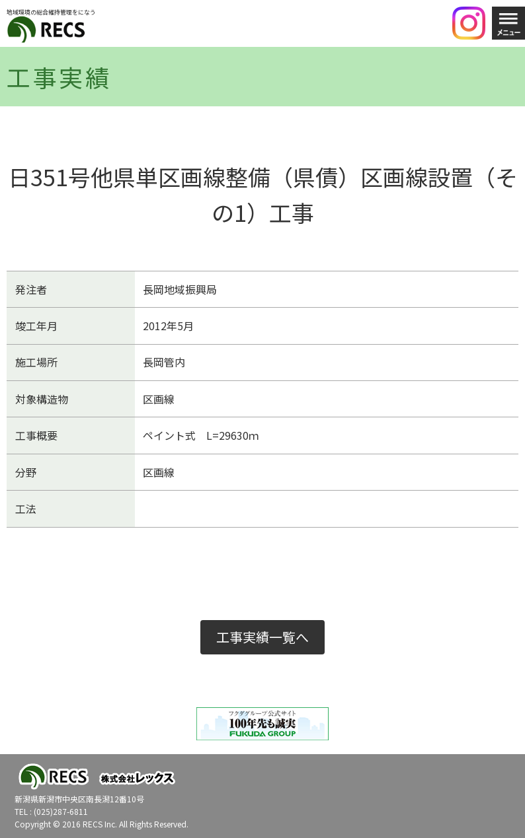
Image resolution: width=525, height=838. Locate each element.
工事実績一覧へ (262, 636)
